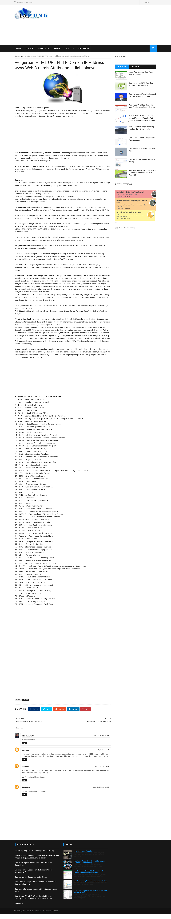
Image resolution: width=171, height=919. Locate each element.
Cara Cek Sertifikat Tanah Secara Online (128, 212)
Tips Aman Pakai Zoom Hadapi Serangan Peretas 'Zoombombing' (89, 867)
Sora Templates (28, 916)
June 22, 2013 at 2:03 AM (100, 771)
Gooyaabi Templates (52, 916)
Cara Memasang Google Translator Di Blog (31, 882)
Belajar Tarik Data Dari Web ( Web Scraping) (130, 192)
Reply (24, 746)
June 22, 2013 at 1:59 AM (100, 753)
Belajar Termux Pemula (83, 856)
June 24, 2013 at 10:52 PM (99, 792)
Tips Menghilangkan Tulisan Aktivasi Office (90, 886)
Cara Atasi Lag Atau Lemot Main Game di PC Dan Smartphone (90, 897)
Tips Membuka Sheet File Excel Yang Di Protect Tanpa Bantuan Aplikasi (88, 877)
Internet (23, 56)
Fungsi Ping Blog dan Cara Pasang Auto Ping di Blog (34, 856)
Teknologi (29, 48)
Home (18, 48)
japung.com (118, 222)
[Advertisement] (112, 25)
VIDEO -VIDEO (83, 48)
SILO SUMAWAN (28, 739)
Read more (127, 197)
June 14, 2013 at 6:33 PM (100, 738)
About (57, 48)
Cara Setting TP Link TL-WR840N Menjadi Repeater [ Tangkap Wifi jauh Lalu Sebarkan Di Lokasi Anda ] (142, 118)
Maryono (25, 753)
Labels (135, 67)
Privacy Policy (44, 48)
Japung (25, 793)
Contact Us (69, 48)
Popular (122, 67)
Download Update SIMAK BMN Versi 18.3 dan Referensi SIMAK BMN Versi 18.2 (142, 173)
